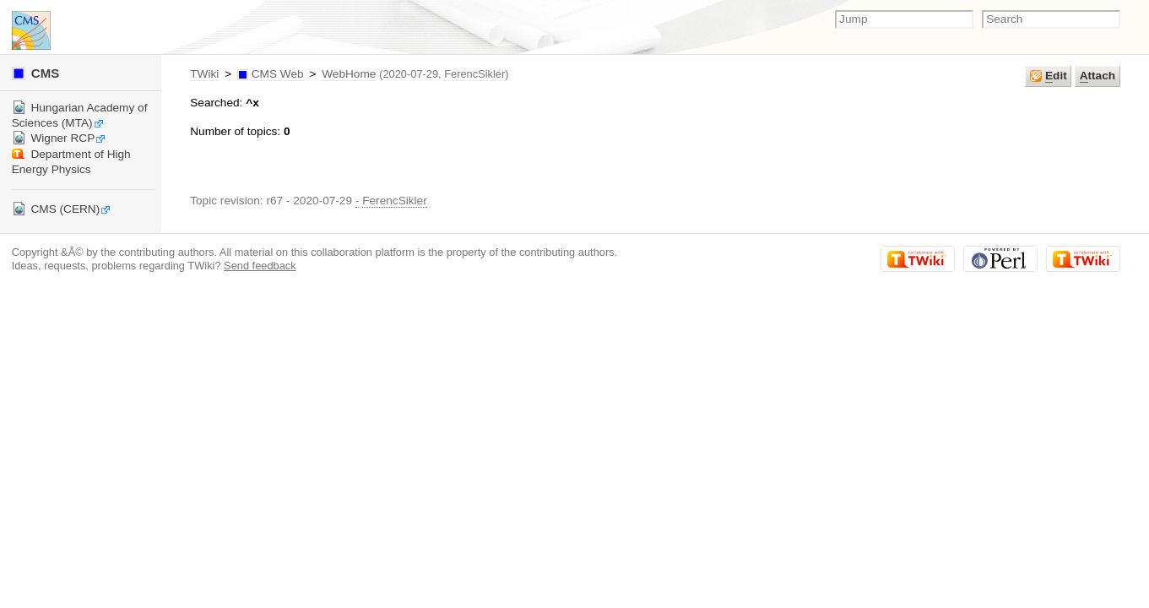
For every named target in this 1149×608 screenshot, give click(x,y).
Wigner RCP (59, 138)
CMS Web (278, 74)
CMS (36, 73)
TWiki (204, 74)
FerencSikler (474, 74)
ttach (1097, 76)
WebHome (349, 74)
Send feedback (260, 265)
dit (1048, 76)
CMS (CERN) (61, 209)
